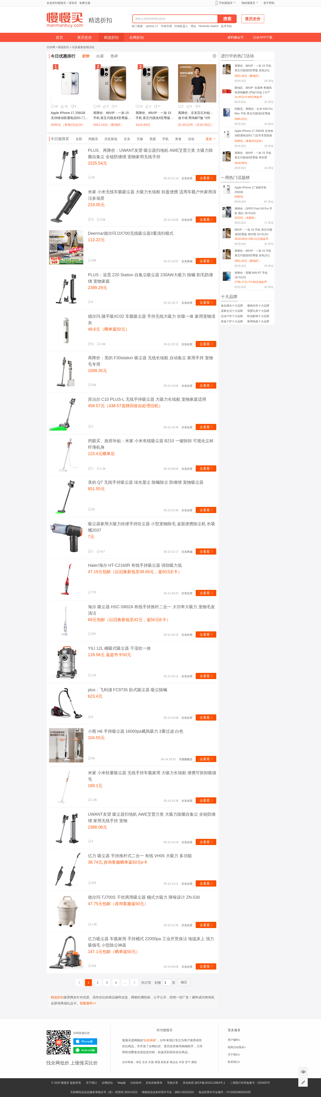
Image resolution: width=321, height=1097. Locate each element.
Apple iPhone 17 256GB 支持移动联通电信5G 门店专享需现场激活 (69, 115)
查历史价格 (171, 1046)
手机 (165, 139)
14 (139, 106)
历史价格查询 (154, 1082)
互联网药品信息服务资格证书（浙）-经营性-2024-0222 (103, 1092)
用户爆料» (234, 1040)
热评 (114, 56)
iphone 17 (152, 26)
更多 (211, 139)
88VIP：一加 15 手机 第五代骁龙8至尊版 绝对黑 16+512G (253, 232)
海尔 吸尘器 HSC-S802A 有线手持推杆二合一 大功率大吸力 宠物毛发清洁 (151, 610)
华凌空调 (166, 26)
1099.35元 (97, 370)
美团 (152, 139)
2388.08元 (97, 827)
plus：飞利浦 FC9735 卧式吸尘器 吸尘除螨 (127, 690)
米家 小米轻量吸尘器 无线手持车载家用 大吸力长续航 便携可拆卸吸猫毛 (152, 776)
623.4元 (95, 696)
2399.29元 (97, 287)
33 (91, 177)
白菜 (100, 56)
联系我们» (234, 1062)
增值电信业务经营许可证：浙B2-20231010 (168, 1092)
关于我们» (234, 1054)
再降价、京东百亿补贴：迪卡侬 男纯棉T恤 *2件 (195, 115)
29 (96, 106)
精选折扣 (100, 20)
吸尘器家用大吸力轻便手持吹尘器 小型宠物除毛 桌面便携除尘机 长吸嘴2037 (151, 527)
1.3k (101, 468)
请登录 (73, 3)
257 (92, 634)
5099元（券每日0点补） (68, 125)
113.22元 (96, 240)
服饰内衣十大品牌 (258, 305)
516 (92, 385)
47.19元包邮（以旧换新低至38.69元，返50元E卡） (135, 571)
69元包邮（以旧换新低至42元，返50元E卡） (129, 619)
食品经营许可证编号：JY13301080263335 (225, 1092)
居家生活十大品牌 (232, 310)
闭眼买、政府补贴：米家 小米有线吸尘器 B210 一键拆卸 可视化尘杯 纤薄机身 (151, 444)
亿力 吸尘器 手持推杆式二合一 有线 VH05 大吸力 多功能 (140, 856)
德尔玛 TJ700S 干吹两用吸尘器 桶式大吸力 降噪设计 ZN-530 (144, 897)
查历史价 (84, 37)
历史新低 (110, 139)
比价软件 (136, 1082)
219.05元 (96, 204)
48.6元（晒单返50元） (108, 329)
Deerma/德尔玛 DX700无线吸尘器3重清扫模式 (130, 233)
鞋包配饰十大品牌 (258, 316)
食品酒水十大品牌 (232, 305)
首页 (59, 37)
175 (92, 675)
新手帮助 (268, 3)
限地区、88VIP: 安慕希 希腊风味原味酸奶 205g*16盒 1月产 (253, 90)
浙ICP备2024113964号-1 (210, 1082)
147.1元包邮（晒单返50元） (114, 951)
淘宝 (138, 1062)
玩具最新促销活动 (83, 47)
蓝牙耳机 (226, 26)
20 (91, 509)
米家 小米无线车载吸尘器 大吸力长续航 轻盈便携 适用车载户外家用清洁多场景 (152, 195)
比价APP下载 (262, 37)
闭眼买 (93, 139)
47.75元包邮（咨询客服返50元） (118, 903)
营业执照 (188, 1082)
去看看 (207, 178)
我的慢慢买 (248, 3)
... (125, 982)
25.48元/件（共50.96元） (196, 125)
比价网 (51, 47)
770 (92, 592)
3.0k (101, 219)
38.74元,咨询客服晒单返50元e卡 (118, 862)
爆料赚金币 (236, 37)
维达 (193, 26)
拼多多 (165, 1062)
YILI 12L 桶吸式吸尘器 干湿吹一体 (119, 648)
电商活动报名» (237, 1047)
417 (101, 551)
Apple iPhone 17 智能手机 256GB (250, 190)
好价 (86, 56)
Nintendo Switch (209, 26)
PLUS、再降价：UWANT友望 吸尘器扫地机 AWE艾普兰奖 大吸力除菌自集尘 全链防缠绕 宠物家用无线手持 (150, 153)
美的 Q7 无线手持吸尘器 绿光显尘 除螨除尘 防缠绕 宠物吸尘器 (145, 482)
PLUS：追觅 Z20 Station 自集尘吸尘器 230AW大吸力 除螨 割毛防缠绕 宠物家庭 (150, 278)
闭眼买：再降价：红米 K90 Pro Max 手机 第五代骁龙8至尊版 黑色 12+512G (254, 112)
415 (92, 882)
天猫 (140, 139)
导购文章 (172, 1082)
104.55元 (96, 737)
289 (92, 260)
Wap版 (122, 1082)
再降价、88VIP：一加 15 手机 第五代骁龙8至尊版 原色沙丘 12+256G (111, 115)
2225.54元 (97, 163)
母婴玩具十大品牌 (258, 310)
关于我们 (91, 1082)
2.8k (101, 344)
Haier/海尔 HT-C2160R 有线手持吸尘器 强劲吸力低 (135, 565)
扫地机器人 (181, 26)
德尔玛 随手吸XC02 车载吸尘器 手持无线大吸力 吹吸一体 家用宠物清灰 (151, 319)
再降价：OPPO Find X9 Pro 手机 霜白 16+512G (253, 211)
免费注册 (84, 3)
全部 (79, 139)
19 (54, 106)
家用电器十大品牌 (258, 321)
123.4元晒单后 (101, 453)
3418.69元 (143, 125)
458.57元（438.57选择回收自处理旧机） (125, 405)
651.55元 (96, 488)
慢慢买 (65, 1082)
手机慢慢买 (226, 3)
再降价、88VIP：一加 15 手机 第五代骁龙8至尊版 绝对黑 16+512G (153, 115)
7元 (91, 536)
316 (92, 965)
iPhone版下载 (85, 1041)
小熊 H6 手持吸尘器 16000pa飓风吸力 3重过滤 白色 (135, 731)
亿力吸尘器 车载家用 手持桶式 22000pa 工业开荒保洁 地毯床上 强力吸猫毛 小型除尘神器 (151, 942)
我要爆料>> (88, 1003)
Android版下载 (85, 1050)
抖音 (181, 1062)
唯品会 (174, 1062)
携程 (194, 1062)
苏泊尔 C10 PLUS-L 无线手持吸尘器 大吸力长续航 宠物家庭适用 (147, 399)
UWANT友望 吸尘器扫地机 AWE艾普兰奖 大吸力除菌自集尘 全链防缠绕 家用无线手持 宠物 (152, 817)
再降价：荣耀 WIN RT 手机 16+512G (251, 275)
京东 (127, 139)
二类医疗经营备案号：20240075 (250, 1082)
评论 (268, 81)
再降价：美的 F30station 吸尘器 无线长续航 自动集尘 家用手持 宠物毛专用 (150, 361)
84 (91, 758)
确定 (184, 982)
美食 (178, 139)
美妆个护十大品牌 (232, 321)
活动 (191, 139)
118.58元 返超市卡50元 (109, 654)
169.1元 (95, 785)
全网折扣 (136, 37)
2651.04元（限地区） (108, 125)
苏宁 (188, 1062)
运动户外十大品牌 (232, 316)
